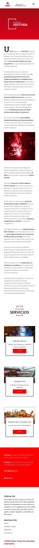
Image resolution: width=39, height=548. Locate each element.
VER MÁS (19, 351)
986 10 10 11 (8, 478)
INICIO (6, 523)
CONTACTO (8, 533)
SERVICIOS (7, 530)
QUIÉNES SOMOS (10, 526)
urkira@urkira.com (11, 471)
